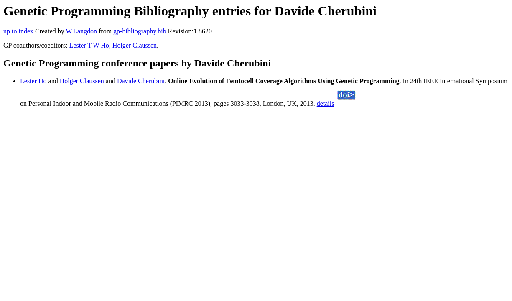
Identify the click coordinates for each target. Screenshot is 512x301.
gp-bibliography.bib (139, 31)
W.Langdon (81, 31)
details (325, 103)
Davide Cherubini (141, 80)
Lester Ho (33, 80)
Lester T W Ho (89, 45)
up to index (18, 31)
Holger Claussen (134, 45)
